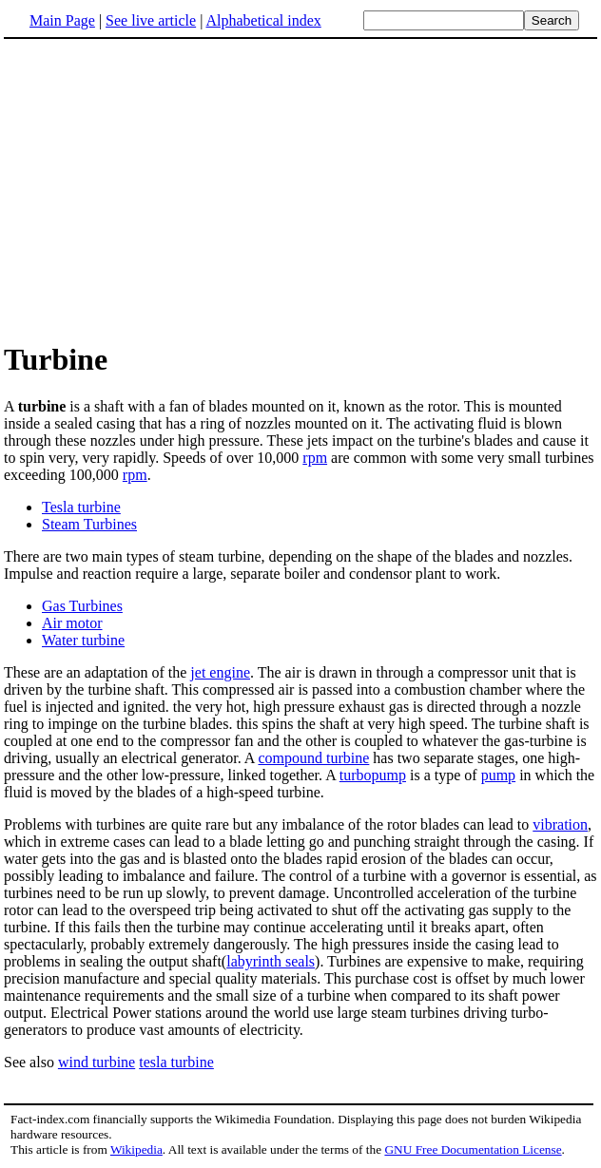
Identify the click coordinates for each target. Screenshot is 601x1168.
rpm (314, 458)
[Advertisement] (163, 189)
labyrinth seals (270, 961)
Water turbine (83, 640)
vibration (560, 824)
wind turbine (96, 1062)
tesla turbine (176, 1062)
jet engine (220, 672)
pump (498, 775)
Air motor (72, 623)
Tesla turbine (81, 507)
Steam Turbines (89, 524)
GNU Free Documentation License (472, 1149)
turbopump (372, 775)
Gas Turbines (82, 606)
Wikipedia (136, 1149)
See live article (151, 20)
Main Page (62, 20)
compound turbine (313, 758)
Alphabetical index (262, 20)
